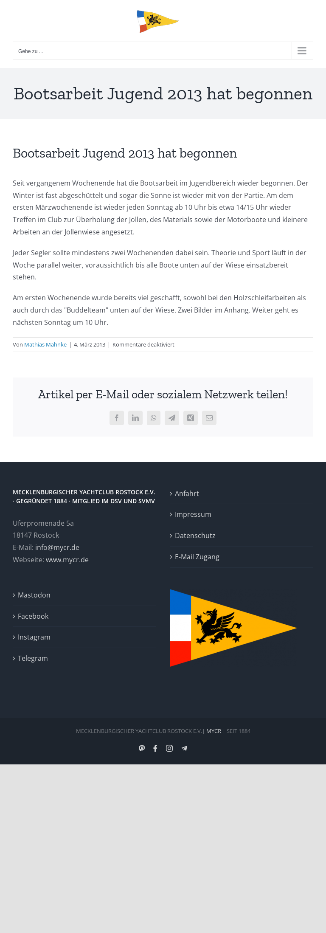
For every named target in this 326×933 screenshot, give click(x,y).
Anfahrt (187, 493)
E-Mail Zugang (197, 556)
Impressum (193, 514)
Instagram (34, 637)
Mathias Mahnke (45, 344)
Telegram (33, 658)
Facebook (33, 616)
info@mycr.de (57, 547)
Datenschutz (195, 535)
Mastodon (34, 595)
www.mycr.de (67, 559)
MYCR (213, 731)
